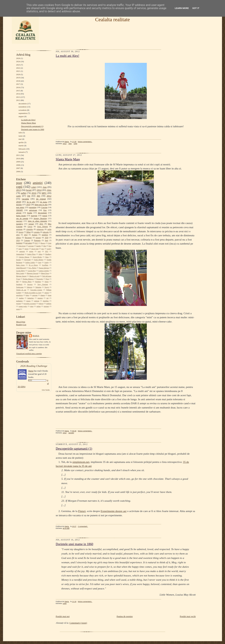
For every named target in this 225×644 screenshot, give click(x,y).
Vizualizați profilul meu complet (29, 353)
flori (50, 246)
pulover (41, 303)
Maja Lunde (20, 273)
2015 (18, 91)
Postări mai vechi (188, 616)
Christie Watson (24, 257)
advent (18, 213)
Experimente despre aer (114, 511)
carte (18, 195)
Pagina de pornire (125, 616)
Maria (36, 336)
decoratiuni (42, 213)
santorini (22, 251)
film (44, 246)
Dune (47, 257)
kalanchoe (30, 298)
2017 (18, 84)
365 (38, 195)
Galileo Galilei (30, 262)
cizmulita (29, 229)
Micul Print (20, 322)
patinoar (36, 301)
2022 (18, 68)
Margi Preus (45, 273)
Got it (195, 8)
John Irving (22, 246)
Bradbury (48, 254)
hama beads (21, 215)
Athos (40, 254)
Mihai (28, 232)
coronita (37, 232)
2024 (18, 61)
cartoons (34, 295)
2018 (18, 81)
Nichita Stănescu (28, 279)
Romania (37, 240)
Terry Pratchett (42, 284)
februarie (21, 149)
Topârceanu (20, 287)
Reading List (21, 324)
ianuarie (21, 152)
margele (34, 215)
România (38, 281)
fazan (49, 295)
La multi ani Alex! (28, 120)
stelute (31, 251)
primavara (40, 229)
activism (31, 246)
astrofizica (19, 295)
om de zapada (22, 218)
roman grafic (23, 306)
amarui (46, 292)
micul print (34, 249)
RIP (17, 281)
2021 (18, 71)
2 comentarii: (83, 526)
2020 (18, 74)
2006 (18, 171)
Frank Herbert (38, 259)
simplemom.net (80, 461)
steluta (39, 306)
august (21, 116)
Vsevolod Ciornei (36, 290)
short (31, 306)
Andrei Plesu (31, 254)
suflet (23, 193)
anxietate (19, 229)
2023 (18, 65)
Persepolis (39, 279)
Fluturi (81, 511)
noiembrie (22, 107)
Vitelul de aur (21, 290)
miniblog (45, 235)
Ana (45, 187)
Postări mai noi (63, 616)
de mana (43, 202)
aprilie (21, 142)
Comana (27, 240)
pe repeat (41, 198)
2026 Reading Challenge (33, 365)
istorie (26, 249)
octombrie (22, 110)
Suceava (30, 284)
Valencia (29, 287)
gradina (21, 298)
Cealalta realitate (112, 19)
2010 (18, 158)
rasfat (49, 229)
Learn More (182, 8)
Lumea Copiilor (44, 271)
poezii (44, 215)
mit (47, 298)
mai (19, 139)
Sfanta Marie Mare (28, 123)
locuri (29, 190)
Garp (39, 262)
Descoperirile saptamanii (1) (32, 126)
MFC (44, 193)
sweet (18, 309)
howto (21, 232)
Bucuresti (28, 238)
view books (46, 390)
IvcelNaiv (45, 265)
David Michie (37, 257)
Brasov (43, 243)
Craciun (44, 207)
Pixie (47, 279)
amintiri (38, 183)
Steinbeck (19, 284)
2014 (18, 94)
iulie (20, 132)
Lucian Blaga (20, 271)
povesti (38, 238)
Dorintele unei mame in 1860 (32, 129)
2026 (18, 58)
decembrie (22, 104)
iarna (20, 249)
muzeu (28, 301)
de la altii (31, 202)
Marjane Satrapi (21, 276)
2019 (18, 78)
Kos (45, 210)
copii (19, 187)
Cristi (49, 243)
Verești (46, 287)
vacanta (25, 198)
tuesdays (19, 224)
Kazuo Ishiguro (44, 268)
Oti (28, 195)
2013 (18, 97)
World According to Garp (32, 292)
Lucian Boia (32, 271)
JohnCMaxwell (21, 268)
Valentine (38, 287)
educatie (46, 232)
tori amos (28, 243)
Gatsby (46, 262)
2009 (18, 162)
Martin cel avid (34, 276)
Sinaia (47, 281)
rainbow (48, 303)
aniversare (33, 210)
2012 (18, 100)
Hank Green (20, 265)
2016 (18, 87)
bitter (27, 295)
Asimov (34, 235)
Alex (49, 190)
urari (39, 251)
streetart (46, 306)
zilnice (18, 238)
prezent (18, 303)
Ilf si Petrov (33, 265)
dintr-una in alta (41, 204)
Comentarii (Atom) (78, 623)
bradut (29, 213)
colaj (33, 187)
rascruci (19, 221)
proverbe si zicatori (30, 303)
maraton (40, 298)
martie (21, 145)
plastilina (46, 301)
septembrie (22, 113)
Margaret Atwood (32, 273)
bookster (19, 243)
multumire (19, 301)
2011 (18, 155)
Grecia (30, 226)
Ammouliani (20, 254)
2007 (18, 168)
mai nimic (20, 207)
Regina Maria (26, 281)
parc (42, 249)
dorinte (19, 204)
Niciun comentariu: (85, 142)
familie (38, 246)
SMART (19, 210)
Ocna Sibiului (42, 226)
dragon (42, 295)
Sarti (46, 240)
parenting (32, 207)
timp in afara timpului (37, 221)
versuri (31, 224)
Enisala (18, 259)
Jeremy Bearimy (40, 218)
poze (19, 183)
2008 (18, 165)
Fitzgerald (27, 259)
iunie (20, 136)
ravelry (49, 249)
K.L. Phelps (32, 268)
